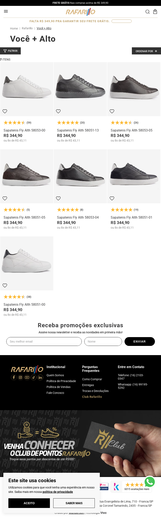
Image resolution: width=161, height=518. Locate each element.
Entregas (88, 385)
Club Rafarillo (92, 396)
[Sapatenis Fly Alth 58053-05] (133, 102)
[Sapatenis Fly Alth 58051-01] (133, 189)
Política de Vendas (58, 387)
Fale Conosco (55, 392)
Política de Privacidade (61, 381)
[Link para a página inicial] (14, 28)
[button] (10, 51)
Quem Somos (55, 375)
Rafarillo (27, 28)
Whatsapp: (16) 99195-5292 (133, 386)
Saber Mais (74, 503)
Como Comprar (92, 379)
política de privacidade (58, 492)
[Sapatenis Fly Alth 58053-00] (26, 102)
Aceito (29, 503)
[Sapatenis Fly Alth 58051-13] (80, 102)
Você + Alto (44, 28)
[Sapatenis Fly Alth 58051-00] (26, 276)
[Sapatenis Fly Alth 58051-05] (26, 189)
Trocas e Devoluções (95, 391)
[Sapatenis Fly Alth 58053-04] (80, 189)
